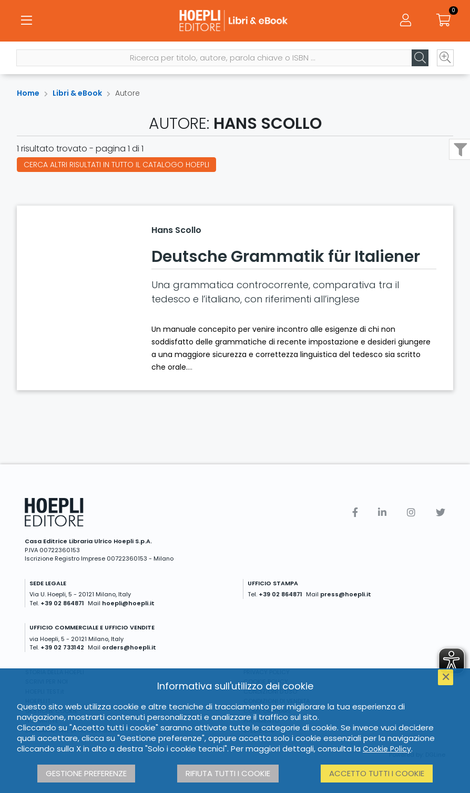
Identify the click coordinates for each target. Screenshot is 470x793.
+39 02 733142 (62, 647)
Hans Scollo (176, 230)
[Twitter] (440, 512)
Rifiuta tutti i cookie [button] (228, 773)
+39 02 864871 (62, 603)
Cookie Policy (387, 749)
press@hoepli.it (345, 594)
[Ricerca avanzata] (444, 58)
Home (28, 93)
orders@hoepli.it (129, 647)
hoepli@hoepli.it (128, 603)
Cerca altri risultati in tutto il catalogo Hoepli (116, 164)
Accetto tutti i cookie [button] (376, 773)
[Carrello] (443, 21)
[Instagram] (411, 512)
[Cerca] (419, 58)
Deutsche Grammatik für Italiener (285, 257)
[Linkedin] (382, 512)
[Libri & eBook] (235, 21)
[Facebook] (355, 512)
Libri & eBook (77, 93)
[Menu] (26, 21)
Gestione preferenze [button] (86, 773)
